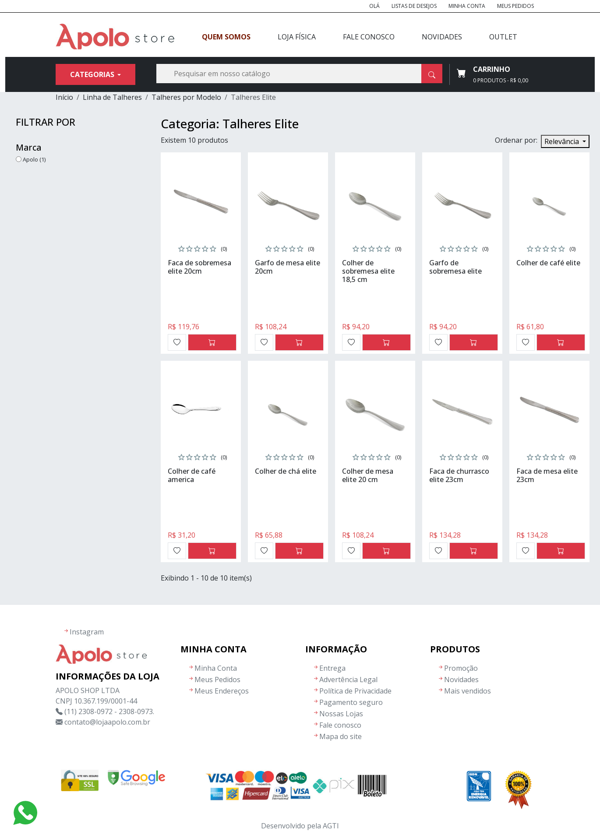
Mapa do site (340, 736)
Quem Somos (226, 37)
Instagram (87, 632)
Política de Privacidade (355, 691)
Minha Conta (466, 6)
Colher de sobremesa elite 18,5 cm (368, 271)
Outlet (503, 37)
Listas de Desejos (414, 6)
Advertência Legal (348, 679)
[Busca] (299, 73)
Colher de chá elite (285, 471)
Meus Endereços (221, 691)
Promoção (461, 668)
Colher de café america (191, 475)
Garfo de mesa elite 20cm (287, 267)
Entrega (332, 668)
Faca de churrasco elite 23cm (459, 475)
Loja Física (297, 37)
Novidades (442, 37)
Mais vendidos (467, 691)
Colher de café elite (548, 263)
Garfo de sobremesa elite (455, 267)
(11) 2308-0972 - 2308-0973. (109, 711)
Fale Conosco (369, 37)
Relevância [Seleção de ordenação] (562, 141)
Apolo (34, 159)
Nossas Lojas (341, 713)
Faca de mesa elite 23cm (547, 475)
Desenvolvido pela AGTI (300, 826)
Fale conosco (340, 725)
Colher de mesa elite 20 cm (367, 475)
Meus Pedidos (515, 6)
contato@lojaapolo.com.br (107, 722)
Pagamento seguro (351, 702)
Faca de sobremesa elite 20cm (199, 267)
